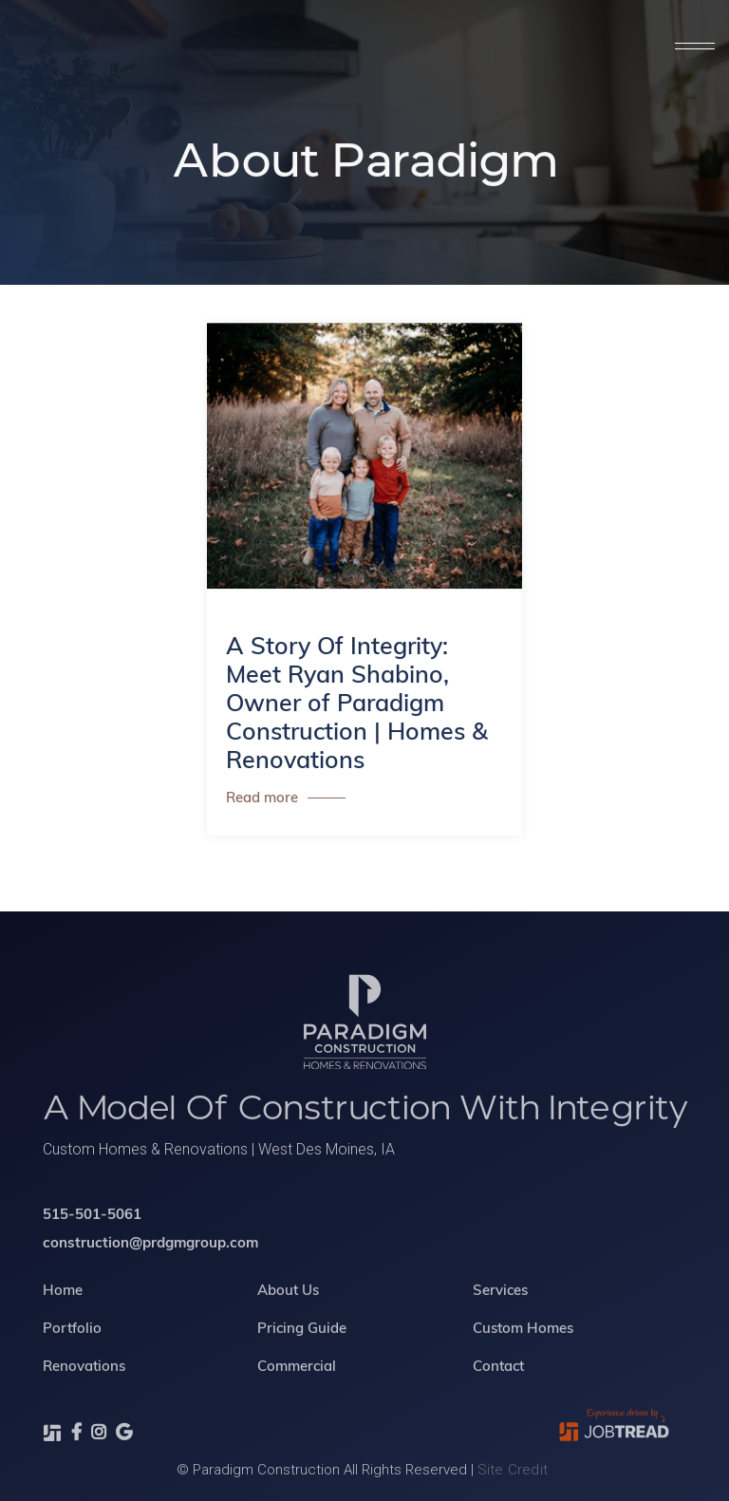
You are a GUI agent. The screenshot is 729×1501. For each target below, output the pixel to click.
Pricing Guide (301, 1369)
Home (63, 1332)
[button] (693, 47)
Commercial (296, 1407)
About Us (288, 1332)
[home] (185, 47)
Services (499, 1332)
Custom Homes (522, 1369)
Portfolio (72, 1369)
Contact (497, 1407)
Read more (262, 799)
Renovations (84, 1407)
